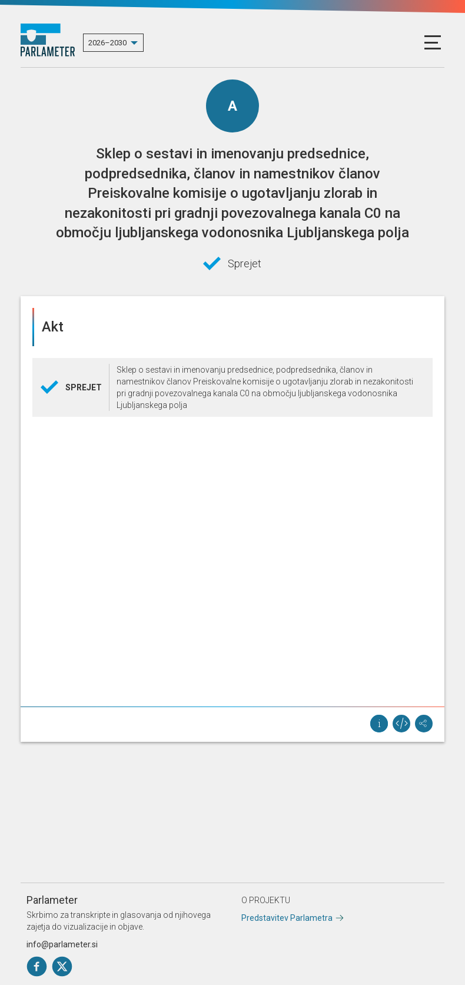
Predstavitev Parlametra (287, 918)
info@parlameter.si (62, 944)
